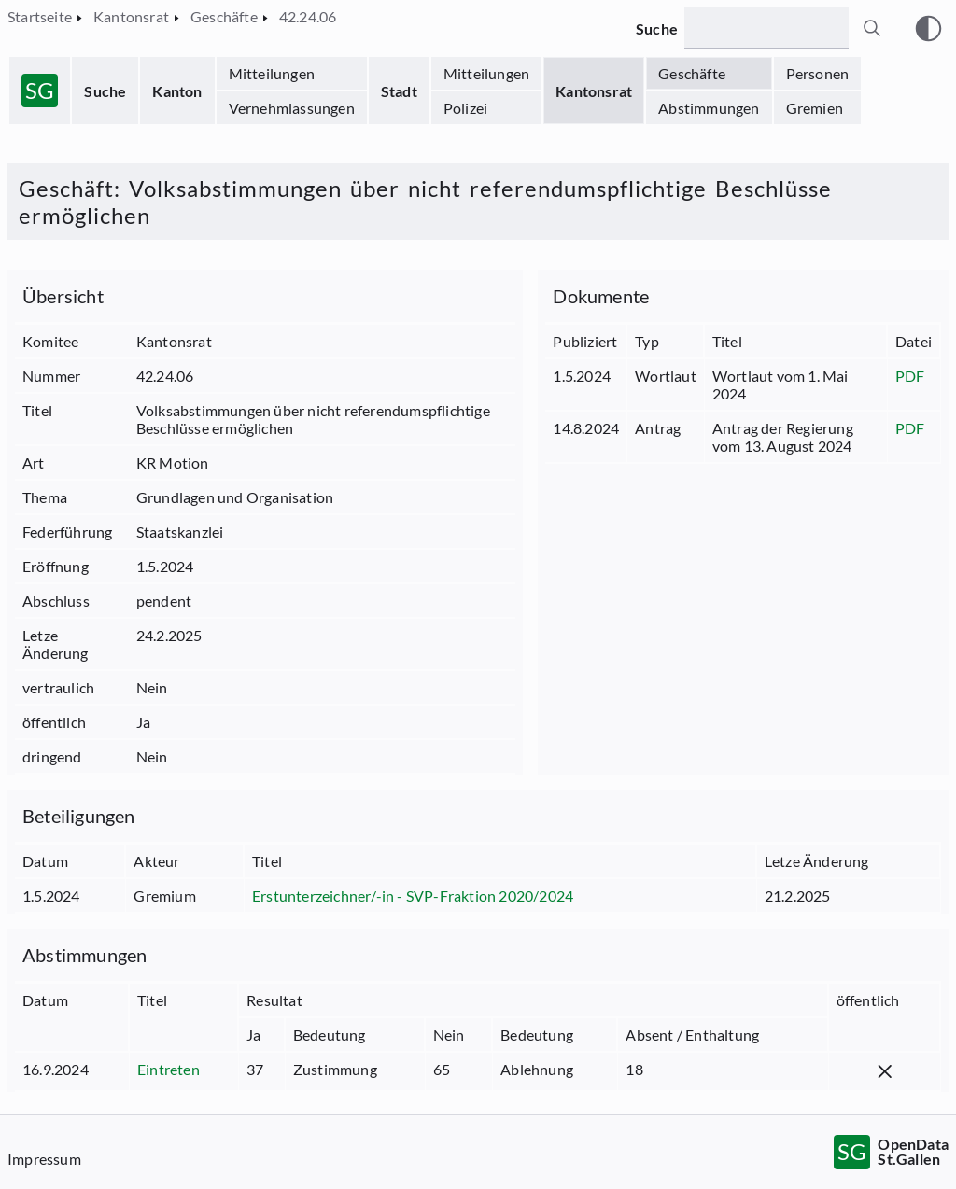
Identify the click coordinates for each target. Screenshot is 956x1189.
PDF (910, 376)
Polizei (465, 108)
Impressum (44, 1159)
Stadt (399, 91)
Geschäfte (691, 73)
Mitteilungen (272, 73)
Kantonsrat (593, 91)
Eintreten (168, 1069)
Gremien (814, 108)
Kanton (177, 91)
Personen (818, 73)
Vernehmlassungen (292, 108)
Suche (105, 91)
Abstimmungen (708, 108)
